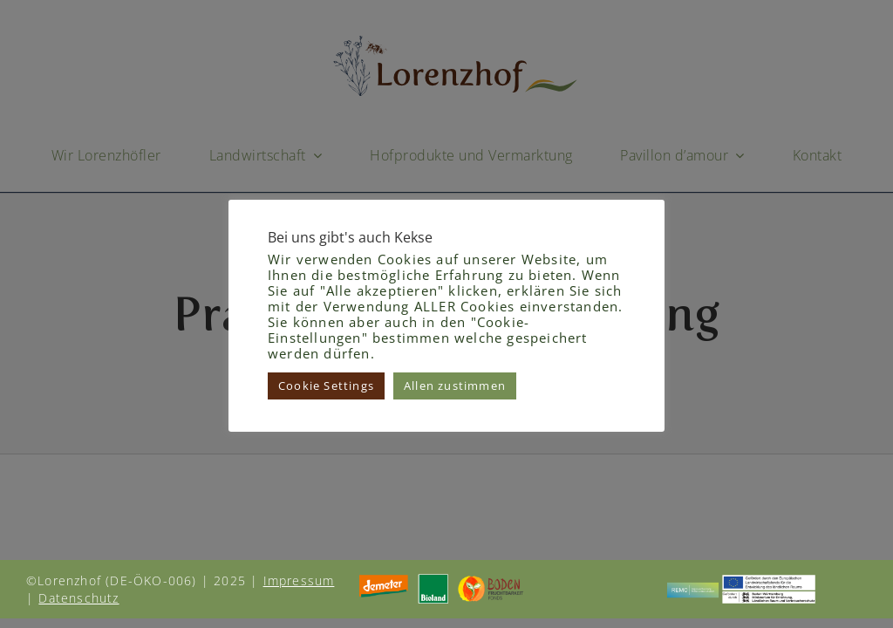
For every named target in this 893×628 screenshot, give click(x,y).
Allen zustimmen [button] (455, 385)
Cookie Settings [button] (326, 385)
